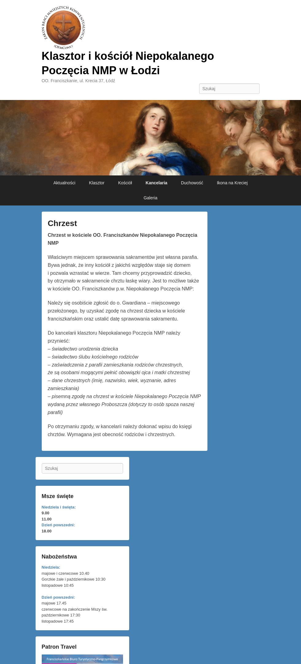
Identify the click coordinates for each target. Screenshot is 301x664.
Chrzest (62, 223)
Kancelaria (157, 182)
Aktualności (64, 182)
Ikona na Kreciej (232, 182)
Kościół (125, 182)
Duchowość (192, 182)
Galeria (150, 197)
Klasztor (97, 182)
